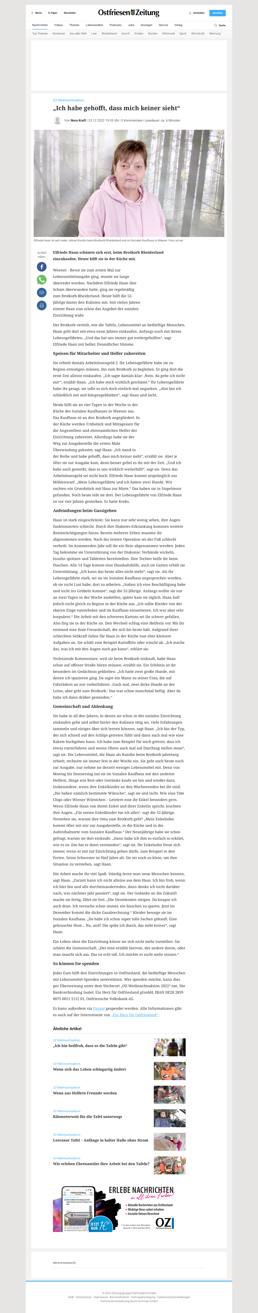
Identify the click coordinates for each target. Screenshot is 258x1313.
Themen (74, 25)
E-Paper (52, 13)
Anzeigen (146, 25)
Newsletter (70, 13)
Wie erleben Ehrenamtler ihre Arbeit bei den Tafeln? (101, 1163)
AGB (71, 1297)
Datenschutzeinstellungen (173, 1297)
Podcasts (116, 25)
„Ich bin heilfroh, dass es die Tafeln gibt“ (90, 1045)
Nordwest (59, 33)
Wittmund (168, 33)
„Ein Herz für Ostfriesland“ (134, 1014)
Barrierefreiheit (119, 1297)
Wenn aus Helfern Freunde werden (85, 1093)
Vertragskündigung (143, 1297)
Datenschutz (84, 1297)
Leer (94, 33)
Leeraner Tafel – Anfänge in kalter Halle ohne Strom (100, 1140)
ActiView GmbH (148, 1301)
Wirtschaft (198, 33)
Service (163, 25)
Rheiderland (109, 33)
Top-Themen (40, 33)
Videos (58, 25)
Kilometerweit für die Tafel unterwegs (87, 1116)
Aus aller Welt (78, 33)
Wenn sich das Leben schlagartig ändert (89, 1069)
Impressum (101, 1297)
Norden (152, 33)
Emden (139, 33)
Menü (36, 12)
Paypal (99, 1008)
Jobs (131, 25)
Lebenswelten (94, 25)
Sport (183, 33)
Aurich (126, 33)
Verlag (178, 25)
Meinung (215, 33)
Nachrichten (40, 25)
